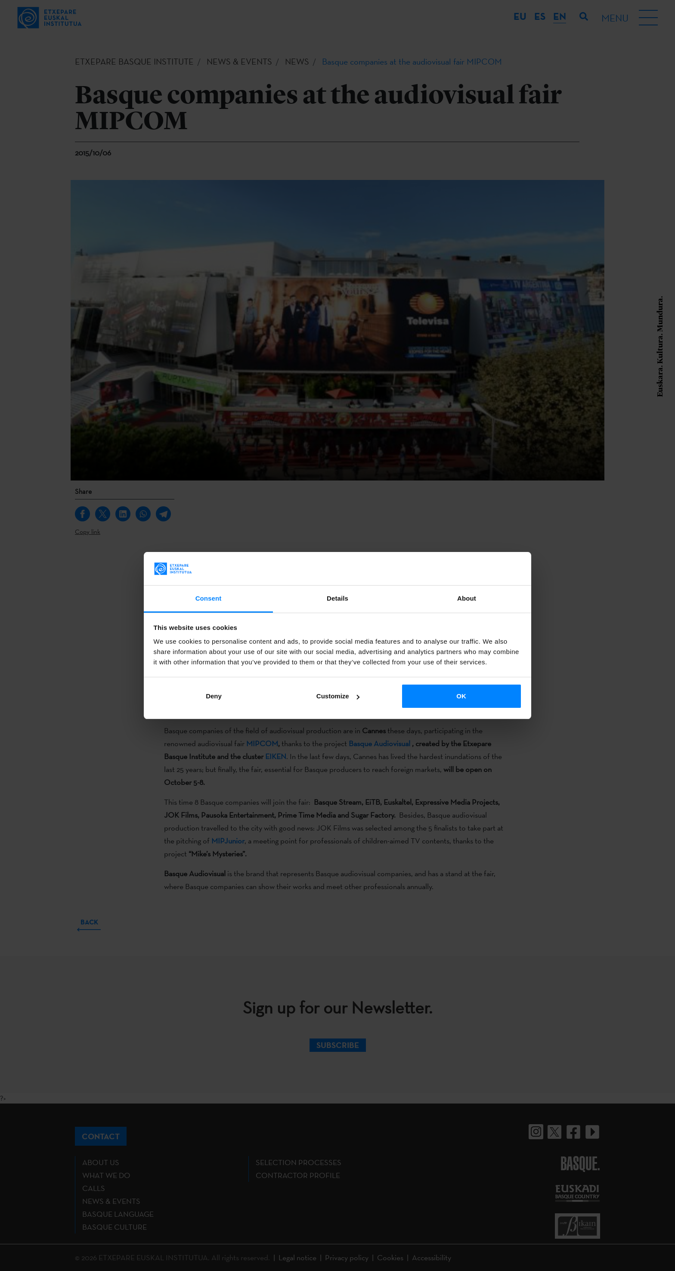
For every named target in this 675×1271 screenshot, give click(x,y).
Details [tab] (337, 598)
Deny (214, 696)
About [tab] (466, 598)
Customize (337, 696)
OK (461, 696)
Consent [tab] (208, 598)
